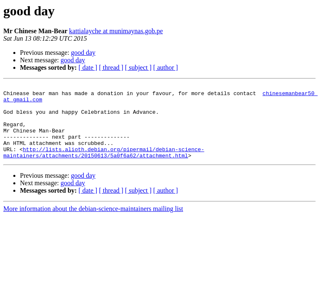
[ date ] (88, 67)
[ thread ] (111, 67)
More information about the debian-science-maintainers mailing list (93, 223)
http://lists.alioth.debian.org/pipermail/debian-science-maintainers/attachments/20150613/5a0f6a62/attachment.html (103, 166)
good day (83, 52)
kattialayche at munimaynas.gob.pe (116, 30)
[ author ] (165, 67)
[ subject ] (138, 67)
